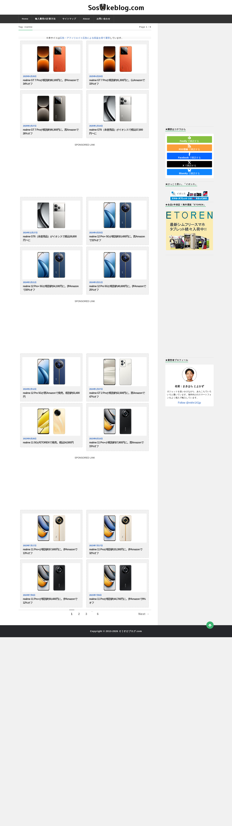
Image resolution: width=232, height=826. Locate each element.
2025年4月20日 (96, 76)
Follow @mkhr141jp (189, 402)
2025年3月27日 (30, 128)
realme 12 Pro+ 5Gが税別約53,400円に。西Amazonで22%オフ (117, 243)
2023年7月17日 (30, 556)
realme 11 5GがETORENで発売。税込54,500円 (48, 452)
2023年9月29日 (30, 448)
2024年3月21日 (30, 288)
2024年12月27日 (31, 236)
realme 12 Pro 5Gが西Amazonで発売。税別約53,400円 (51, 403)
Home (25, 19)
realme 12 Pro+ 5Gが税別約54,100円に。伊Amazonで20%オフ (51, 294)
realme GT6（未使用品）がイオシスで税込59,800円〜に (50, 243)
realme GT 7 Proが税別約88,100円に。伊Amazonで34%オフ (51, 83)
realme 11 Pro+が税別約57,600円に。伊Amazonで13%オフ (50, 563)
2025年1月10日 (96, 128)
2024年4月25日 (96, 236)
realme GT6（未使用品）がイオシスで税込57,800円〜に (116, 134)
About (86, 19)
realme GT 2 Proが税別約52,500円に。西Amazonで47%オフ (117, 403)
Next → (143, 628)
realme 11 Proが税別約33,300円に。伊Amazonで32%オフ (115, 563)
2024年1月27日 (96, 396)
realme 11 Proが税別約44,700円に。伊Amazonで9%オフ (117, 614)
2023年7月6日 (29, 608)
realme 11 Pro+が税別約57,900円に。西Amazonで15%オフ (116, 454)
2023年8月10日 (96, 448)
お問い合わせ (103, 19)
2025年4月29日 (30, 76)
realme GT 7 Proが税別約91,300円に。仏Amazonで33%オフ (117, 83)
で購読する (189, 139)
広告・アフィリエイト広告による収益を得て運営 (85, 38)
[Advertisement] (85, 172)
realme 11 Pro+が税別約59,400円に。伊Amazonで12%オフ (50, 614)
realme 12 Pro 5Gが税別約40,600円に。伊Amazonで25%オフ (117, 294)
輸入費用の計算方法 (45, 19)
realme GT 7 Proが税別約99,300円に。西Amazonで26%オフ (51, 134)
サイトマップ (69, 19)
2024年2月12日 (30, 396)
